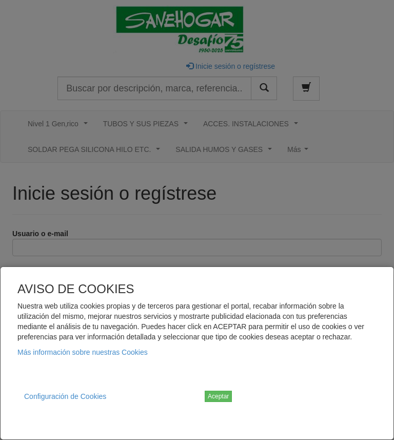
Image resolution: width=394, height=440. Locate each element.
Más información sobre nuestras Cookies (82, 352)
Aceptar (218, 396)
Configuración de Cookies (65, 396)
